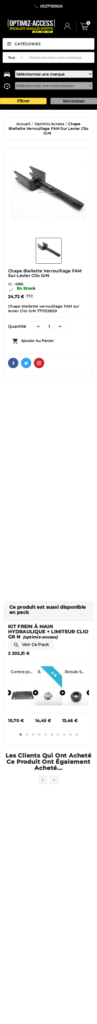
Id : (11, 284)
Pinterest (39, 363)
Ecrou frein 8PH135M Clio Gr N (66, 671)
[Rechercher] (60, 57)
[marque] (54, 74)
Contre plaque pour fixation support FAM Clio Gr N (48, 671)
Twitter (26, 363)
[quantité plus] (60, 326)
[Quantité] (49, 326)
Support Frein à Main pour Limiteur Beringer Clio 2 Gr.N (21, 671)
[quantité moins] (38, 326)
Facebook (13, 363)
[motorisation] (54, 86)
